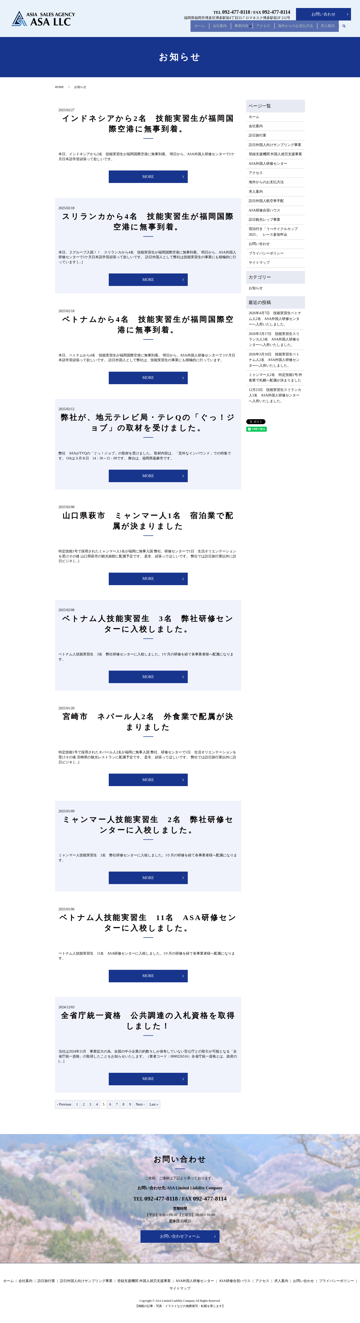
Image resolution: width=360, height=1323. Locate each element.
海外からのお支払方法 (291, 28)
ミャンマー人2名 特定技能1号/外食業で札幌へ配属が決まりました (275, 377)
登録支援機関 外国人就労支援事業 (275, 154)
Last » (154, 1104)
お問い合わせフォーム (180, 1236)
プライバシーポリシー (266, 253)
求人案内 (327, 28)
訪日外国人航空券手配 (266, 201)
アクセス (257, 28)
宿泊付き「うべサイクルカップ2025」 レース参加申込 (273, 231)
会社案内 (207, 28)
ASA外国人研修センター (268, 163)
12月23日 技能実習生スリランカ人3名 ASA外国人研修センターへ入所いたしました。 (275, 395)
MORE (148, 176)
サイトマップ (259, 262)
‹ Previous (64, 1104)
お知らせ (256, 288)
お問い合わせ (324, 14)
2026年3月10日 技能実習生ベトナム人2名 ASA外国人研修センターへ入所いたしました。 (274, 359)
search (344, 28)
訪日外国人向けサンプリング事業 (275, 145)
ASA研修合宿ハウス (264, 210)
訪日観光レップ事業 (264, 219)
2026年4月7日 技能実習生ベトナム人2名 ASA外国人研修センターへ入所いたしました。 (275, 318)
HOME (59, 87)
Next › (140, 1104)
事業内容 (232, 28)
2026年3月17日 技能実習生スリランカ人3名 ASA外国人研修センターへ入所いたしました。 (274, 339)
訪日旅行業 (257, 135)
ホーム (185, 28)
